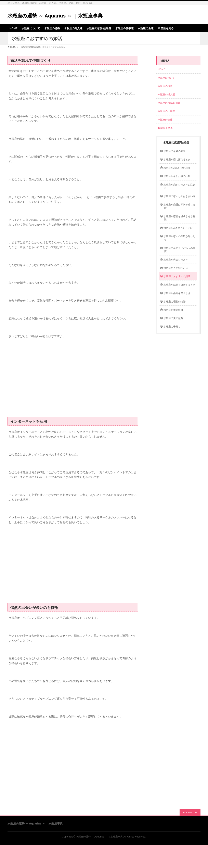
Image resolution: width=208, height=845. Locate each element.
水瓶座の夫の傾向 (173, 318)
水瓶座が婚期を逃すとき (177, 293)
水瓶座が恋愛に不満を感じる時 (179, 206)
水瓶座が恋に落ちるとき (177, 159)
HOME (13, 47)
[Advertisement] (73, 379)
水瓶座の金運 (165, 119)
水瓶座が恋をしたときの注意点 (179, 186)
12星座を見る (165, 128)
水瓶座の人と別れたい (176, 268)
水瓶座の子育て (172, 326)
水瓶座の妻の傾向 (173, 309)
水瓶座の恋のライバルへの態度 (179, 250)
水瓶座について (166, 77)
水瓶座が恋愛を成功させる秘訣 (179, 218)
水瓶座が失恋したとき (176, 259)
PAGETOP (191, 812)
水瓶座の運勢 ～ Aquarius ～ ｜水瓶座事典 (55, 15)
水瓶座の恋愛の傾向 (174, 151)
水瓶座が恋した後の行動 (177, 176)
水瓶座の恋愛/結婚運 (29, 47)
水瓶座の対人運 (166, 94)
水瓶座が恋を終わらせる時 (178, 228)
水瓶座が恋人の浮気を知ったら (179, 238)
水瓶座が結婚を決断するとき (179, 284)
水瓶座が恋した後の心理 (177, 167)
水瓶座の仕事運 (166, 111)
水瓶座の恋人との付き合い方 (179, 196)
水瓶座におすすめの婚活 (177, 276)
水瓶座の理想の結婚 (174, 301)
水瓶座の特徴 (165, 86)
